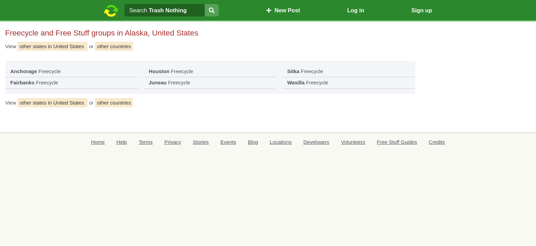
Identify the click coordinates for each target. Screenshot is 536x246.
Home (98, 142)
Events (228, 142)
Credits (437, 142)
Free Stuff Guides (397, 142)
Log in (355, 10)
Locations (281, 142)
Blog (253, 142)
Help (122, 142)
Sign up (421, 10)
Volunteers (353, 142)
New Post (283, 10)
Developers (316, 142)
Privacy (172, 142)
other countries (114, 46)
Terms (146, 142)
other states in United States (52, 46)
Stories (201, 142)
